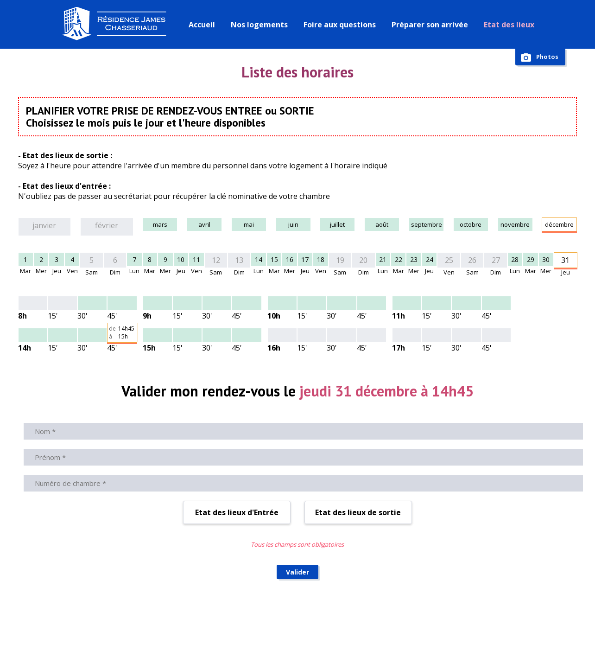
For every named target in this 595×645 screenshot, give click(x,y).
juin (274, 225)
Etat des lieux (511, 24)
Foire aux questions (342, 24)
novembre (507, 225)
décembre (554, 225)
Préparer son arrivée (432, 24)
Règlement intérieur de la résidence (284, 619)
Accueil (204, 24)
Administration (371, 619)
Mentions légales (431, 619)
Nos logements (261, 24)
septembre (414, 225)
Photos (546, 57)
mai (228, 225)
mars (134, 225)
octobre (461, 225)
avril (181, 225)
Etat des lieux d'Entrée (237, 454)
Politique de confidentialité (509, 619)
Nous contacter (195, 619)
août (367, 225)
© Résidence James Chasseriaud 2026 (102, 619)
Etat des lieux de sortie (358, 454)
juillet (320, 225)
